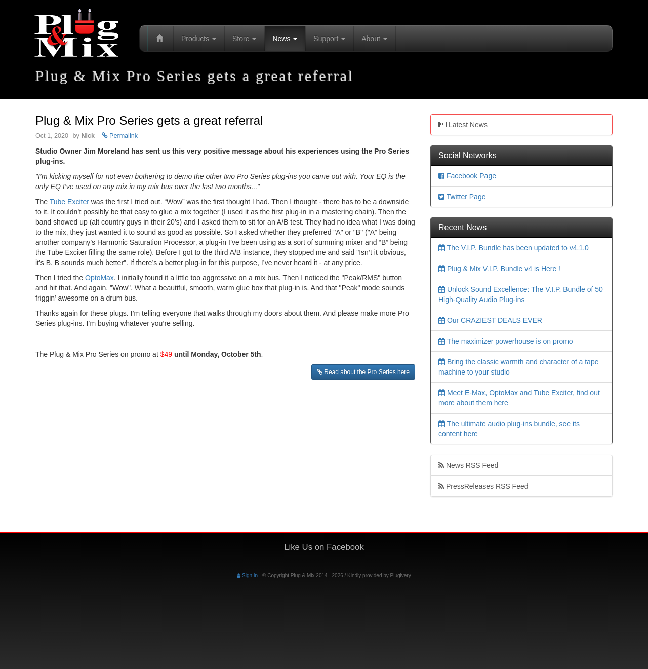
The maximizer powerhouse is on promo (505, 341)
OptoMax (99, 278)
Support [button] (329, 38)
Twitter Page (461, 197)
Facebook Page (467, 176)
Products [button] (198, 38)
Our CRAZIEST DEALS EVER (490, 320)
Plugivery (400, 575)
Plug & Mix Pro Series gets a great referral (149, 120)
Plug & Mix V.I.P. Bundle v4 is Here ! (499, 269)
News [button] (284, 38)
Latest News (463, 125)
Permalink (120, 135)
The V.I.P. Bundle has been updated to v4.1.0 (513, 248)
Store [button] (244, 38)
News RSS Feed (468, 465)
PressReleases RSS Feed (483, 486)
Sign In (247, 575)
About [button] (374, 38)
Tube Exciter (69, 202)
